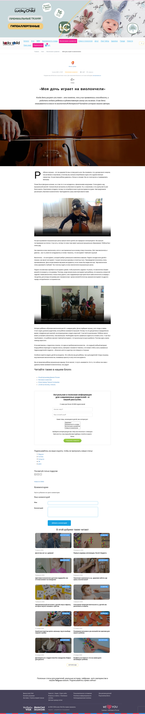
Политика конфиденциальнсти (82, 696)
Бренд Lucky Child (28, 693)
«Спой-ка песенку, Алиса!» (47, 385)
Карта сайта (63, 693)
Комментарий (38, 508)
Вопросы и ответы (53, 696)
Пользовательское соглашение (83, 693)
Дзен (39, 464)
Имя (35, 502)
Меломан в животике (45, 380)
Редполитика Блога (104, 696)
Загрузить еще (72, 665)
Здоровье (72, 423)
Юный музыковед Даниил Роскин (49, 377)
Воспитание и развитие (72, 426)
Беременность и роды (72, 424)
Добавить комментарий (59, 523)
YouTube (40, 457)
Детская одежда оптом (55, 700)
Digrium (50, 710)
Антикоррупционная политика (82, 698)
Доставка (26, 698)
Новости (50, 693)
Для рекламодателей (105, 693)
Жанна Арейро (72, 66)
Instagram (41, 459)
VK (39, 461)
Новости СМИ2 (39, 482)
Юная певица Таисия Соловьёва (48, 382)
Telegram (41, 454)
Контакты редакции (29, 696)
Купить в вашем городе (37, 698)
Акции (56, 693)
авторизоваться (97, 75)
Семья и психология (72, 428)
